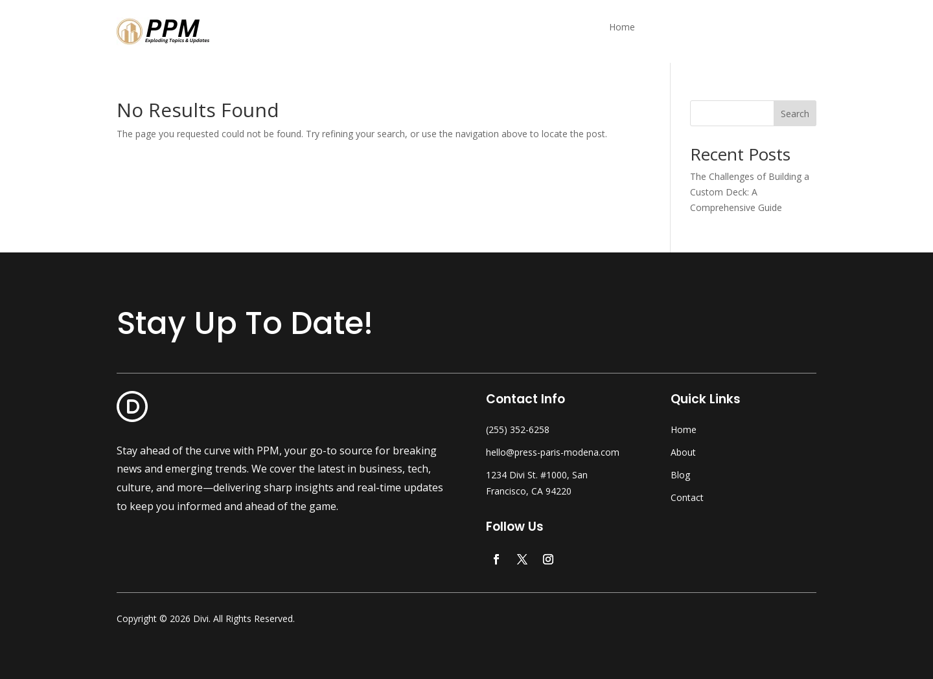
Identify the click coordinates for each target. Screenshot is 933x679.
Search (795, 113)
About (683, 452)
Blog (680, 475)
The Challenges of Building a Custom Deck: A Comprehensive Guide (749, 192)
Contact (687, 497)
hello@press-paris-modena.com (552, 452)
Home (622, 28)
